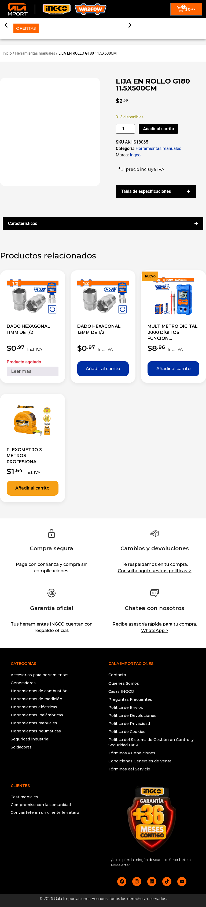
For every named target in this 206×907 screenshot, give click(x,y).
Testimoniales (24, 797)
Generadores (23, 682)
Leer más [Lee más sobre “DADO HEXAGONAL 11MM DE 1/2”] (21, 371)
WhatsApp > (154, 630)
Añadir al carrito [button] (103, 368)
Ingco (135, 154)
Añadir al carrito (158, 128)
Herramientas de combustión (39, 690)
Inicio (7, 53)
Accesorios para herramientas (39, 674)
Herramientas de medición (36, 699)
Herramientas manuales (35, 53)
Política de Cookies (126, 731)
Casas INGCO (121, 691)
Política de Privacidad (129, 723)
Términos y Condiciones (131, 753)
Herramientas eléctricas (34, 707)
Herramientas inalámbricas (37, 715)
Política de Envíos (125, 707)
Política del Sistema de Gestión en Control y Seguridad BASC (151, 742)
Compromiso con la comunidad (41, 804)
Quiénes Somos (123, 683)
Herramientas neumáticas (36, 731)
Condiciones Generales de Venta (139, 761)
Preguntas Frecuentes (130, 699)
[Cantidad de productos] (125, 129)
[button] (6, 24)
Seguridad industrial (30, 739)
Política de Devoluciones (132, 715)
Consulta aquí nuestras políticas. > (155, 570)
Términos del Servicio (129, 769)
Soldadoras (21, 747)
